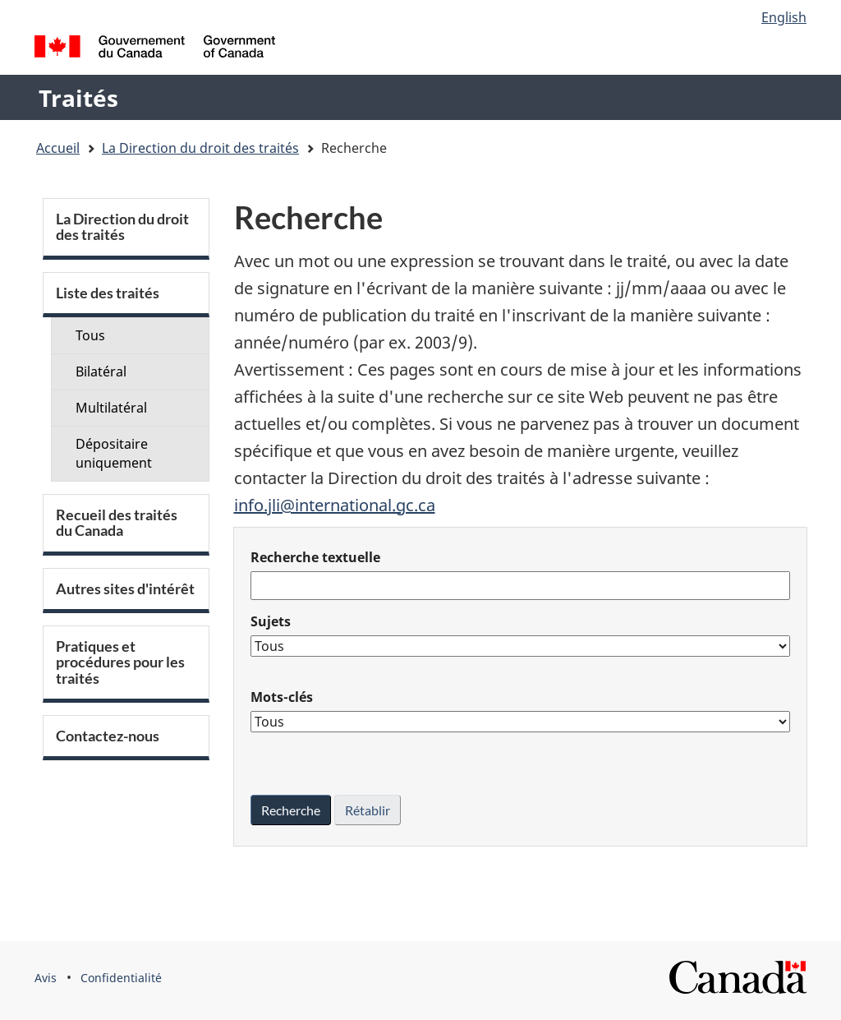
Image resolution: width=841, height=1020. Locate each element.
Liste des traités (107, 293)
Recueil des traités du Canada (116, 522)
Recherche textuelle (315, 557)
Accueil (58, 148)
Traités (78, 97)
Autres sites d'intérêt (125, 589)
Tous (90, 335)
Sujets (270, 621)
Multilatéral (111, 408)
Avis (45, 977)
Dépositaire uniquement (114, 453)
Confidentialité (121, 977)
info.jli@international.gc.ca (334, 505)
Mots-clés (281, 697)
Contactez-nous (107, 736)
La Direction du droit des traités (200, 148)
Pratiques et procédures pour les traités (120, 662)
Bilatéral (101, 371)
